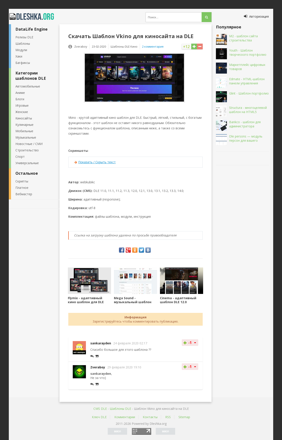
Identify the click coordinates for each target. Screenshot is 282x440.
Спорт (20, 156)
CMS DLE (100, 409)
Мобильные (24, 131)
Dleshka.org (34, 16)
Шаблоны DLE (120, 409)
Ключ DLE (99, 417)
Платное (21, 188)
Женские (21, 112)
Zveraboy (97, 367)
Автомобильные (27, 86)
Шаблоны (22, 43)
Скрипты (21, 181)
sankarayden (100, 343)
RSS (168, 417)
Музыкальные (25, 137)
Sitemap (184, 417)
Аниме (20, 93)
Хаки (18, 56)
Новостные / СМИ (29, 144)
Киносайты (23, 118)
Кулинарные (24, 125)
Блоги (19, 99)
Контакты (150, 417)
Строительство (27, 150)
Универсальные (27, 163)
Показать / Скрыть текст (97, 162)
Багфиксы (22, 63)
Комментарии (124, 417)
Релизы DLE (24, 37)
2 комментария (152, 46)
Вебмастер (23, 194)
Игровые (22, 105)
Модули (21, 50)
